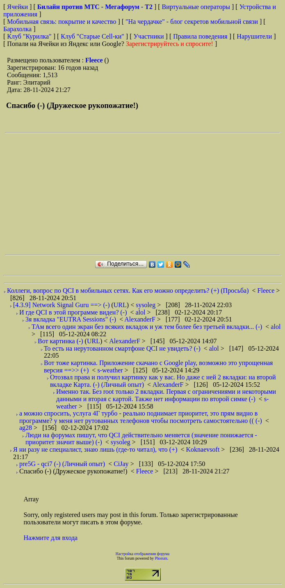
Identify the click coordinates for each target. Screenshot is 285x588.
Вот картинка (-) (60, 341)
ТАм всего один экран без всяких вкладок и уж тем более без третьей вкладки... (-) (147, 326)
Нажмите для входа (51, 537)
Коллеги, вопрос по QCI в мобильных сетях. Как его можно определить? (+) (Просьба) (128, 290)
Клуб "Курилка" (29, 36)
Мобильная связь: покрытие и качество (61, 21)
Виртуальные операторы (196, 6)
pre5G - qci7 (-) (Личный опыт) (62, 463)
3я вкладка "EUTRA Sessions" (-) (70, 319)
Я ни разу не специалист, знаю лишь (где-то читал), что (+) (95, 449)
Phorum (161, 558)
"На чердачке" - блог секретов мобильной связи (191, 21)
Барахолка (17, 28)
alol (141, 312)
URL (120, 304)
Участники (149, 36)
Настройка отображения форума (143, 553)
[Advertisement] (145, 193)
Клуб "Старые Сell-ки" (92, 36)
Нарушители (254, 36)
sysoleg (146, 304)
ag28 (26, 427)
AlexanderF (140, 319)
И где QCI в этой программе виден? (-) (73, 312)
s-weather (110, 370)
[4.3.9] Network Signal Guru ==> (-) (61, 304)
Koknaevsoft (203, 449)
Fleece (95, 60)
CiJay (122, 463)
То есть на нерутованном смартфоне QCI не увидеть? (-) (122, 348)
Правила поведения (200, 36)
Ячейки (18, 6)
